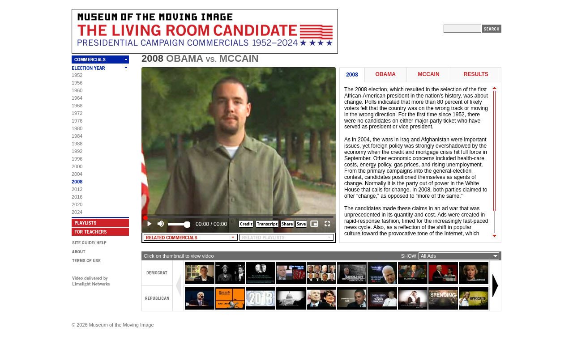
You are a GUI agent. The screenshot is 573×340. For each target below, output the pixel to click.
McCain (429, 74)
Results (476, 74)
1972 (77, 113)
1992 (77, 151)
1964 (77, 98)
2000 (77, 166)
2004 (77, 174)
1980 (77, 128)
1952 (77, 75)
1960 (77, 90)
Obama (386, 74)
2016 (77, 197)
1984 (77, 136)
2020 (77, 204)
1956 (77, 82)
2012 (77, 189)
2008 (77, 181)
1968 (77, 105)
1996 (77, 159)
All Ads (428, 256)
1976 (77, 120)
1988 (77, 143)
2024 (77, 212)
